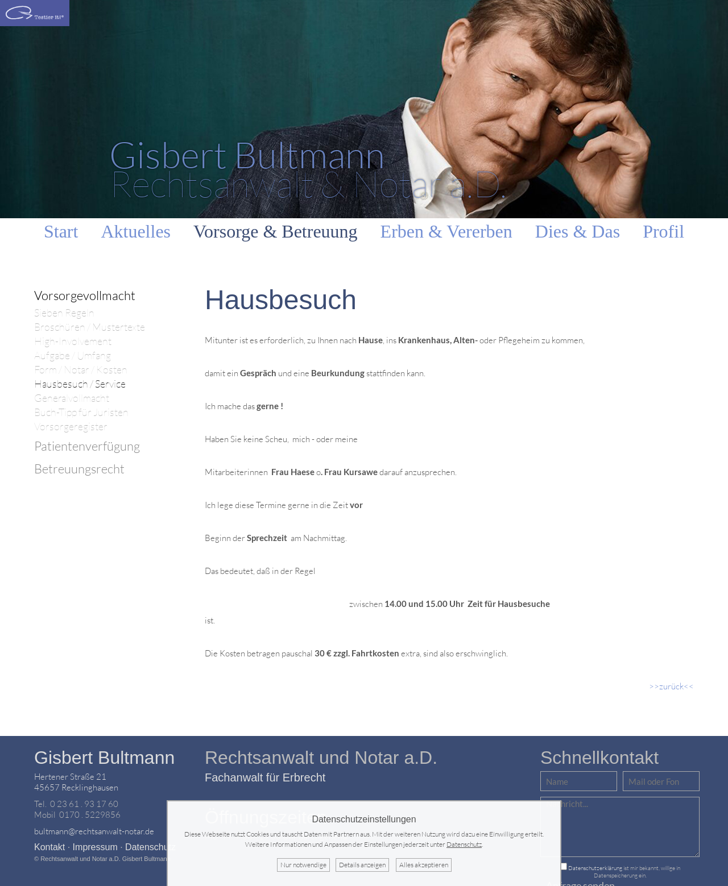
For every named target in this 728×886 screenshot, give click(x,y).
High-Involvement (72, 341)
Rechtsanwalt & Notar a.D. (308, 168)
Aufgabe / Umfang (72, 355)
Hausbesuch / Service (80, 384)
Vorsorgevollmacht (84, 295)
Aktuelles (136, 231)
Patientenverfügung (87, 446)
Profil (663, 231)
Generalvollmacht (71, 398)
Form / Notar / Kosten (80, 370)
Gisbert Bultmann (104, 757)
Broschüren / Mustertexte (89, 327)
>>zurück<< (671, 686)
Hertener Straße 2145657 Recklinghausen (76, 782)
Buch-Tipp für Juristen (81, 412)
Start (61, 231)
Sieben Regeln (64, 313)
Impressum (95, 847)
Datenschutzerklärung (595, 868)
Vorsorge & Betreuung (275, 231)
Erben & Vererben (446, 231)
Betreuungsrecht (79, 468)
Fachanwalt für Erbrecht (265, 777)
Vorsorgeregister (70, 426)
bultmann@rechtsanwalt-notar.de (94, 831)
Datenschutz (150, 847)
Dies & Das (577, 231)
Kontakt (49, 847)
